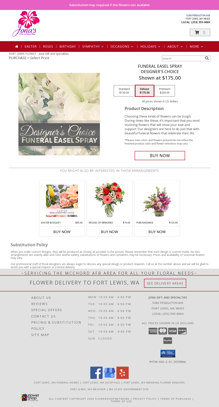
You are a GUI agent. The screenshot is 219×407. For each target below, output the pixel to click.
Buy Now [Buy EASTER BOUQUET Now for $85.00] (62, 231)
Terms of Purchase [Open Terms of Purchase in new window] (175, 398)
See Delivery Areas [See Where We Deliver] (165, 283)
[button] (200, 32)
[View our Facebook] (96, 377)
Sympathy (93, 46)
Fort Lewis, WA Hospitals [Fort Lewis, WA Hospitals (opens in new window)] (101, 382)
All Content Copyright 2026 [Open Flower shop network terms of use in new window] (71, 398)
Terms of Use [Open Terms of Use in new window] (121, 401)
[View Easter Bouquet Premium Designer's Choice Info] (62, 200)
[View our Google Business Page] (109, 377)
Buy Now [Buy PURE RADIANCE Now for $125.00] (157, 231)
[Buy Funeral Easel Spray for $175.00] (160, 155)
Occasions (122, 46)
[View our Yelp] (122, 377)
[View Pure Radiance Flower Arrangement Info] (157, 200)
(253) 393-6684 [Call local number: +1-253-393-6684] (200, 22)
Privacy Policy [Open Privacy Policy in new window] (145, 398)
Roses (48, 46)
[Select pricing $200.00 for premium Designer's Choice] (165, 90)
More (197, 46)
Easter (31, 46)
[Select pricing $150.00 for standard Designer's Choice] (124, 90)
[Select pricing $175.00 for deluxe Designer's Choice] (145, 90)
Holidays (150, 46)
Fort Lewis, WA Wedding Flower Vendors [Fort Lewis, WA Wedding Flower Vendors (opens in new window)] (154, 382)
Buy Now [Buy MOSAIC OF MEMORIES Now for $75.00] (109, 231)
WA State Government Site (129, 389)
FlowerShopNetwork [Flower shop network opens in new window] (112, 398)
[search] (207, 58)
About (175, 46)
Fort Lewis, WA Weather (88, 389)
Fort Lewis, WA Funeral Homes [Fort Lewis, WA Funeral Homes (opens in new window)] (56, 382)
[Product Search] (182, 58)
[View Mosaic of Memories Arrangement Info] (110, 200)
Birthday (67, 46)
